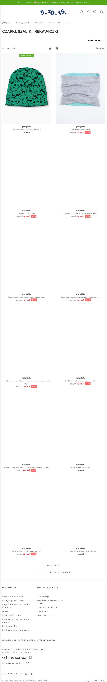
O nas (5, 611)
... (45, 572)
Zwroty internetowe (47, 607)
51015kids (6, 23)
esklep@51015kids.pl (13, 663)
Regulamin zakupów (13, 597)
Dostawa (41, 611)
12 (3, 48)
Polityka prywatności (13, 601)
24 (8, 48)
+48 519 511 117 (14, 657)
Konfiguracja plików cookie (16, 630)
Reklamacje (43, 597)
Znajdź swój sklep (11, 615)
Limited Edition (10, 626)
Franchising (43, 615)
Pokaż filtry (95, 40)
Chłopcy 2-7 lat (22, 23)
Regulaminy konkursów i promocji (15, 605)
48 (13, 48)
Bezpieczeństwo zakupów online (15, 620)
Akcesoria (39, 23)
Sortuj (100, 48)
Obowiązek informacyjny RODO (50, 602)
